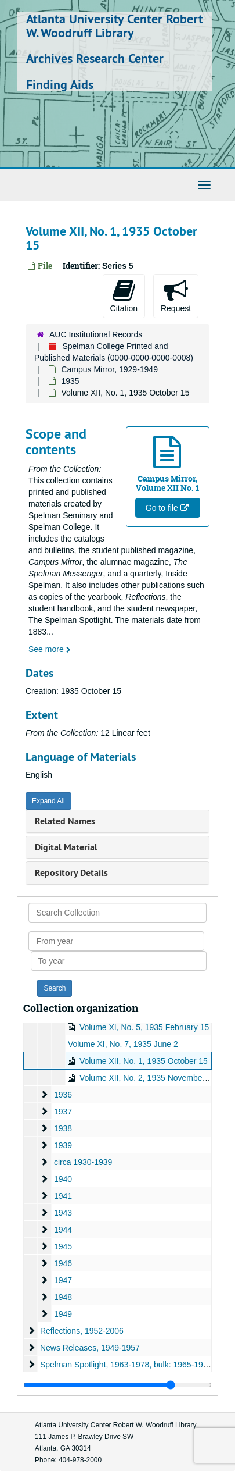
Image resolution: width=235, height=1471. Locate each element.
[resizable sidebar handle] (117, 1385)
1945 (63, 1246)
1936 (63, 1094)
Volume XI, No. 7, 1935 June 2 (123, 1044)
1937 (63, 1111)
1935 (70, 381)
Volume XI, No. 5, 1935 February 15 (144, 1027)
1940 (63, 1179)
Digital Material (66, 847)
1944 (63, 1229)
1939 (63, 1145)
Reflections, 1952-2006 (82, 1330)
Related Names (65, 821)
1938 (63, 1128)
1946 (63, 1263)
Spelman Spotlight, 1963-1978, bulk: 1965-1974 (126, 1364)
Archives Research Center (95, 58)
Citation (124, 295)
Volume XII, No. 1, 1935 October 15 (143, 1061)
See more (49, 649)
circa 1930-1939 (83, 1162)
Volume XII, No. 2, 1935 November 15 (147, 1077)
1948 (63, 1297)
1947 (63, 1280)
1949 (63, 1314)
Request (176, 295)
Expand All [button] (48, 801)
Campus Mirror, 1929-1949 (109, 369)
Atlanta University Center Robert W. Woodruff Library (114, 25)
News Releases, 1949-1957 (90, 1347)
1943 (63, 1212)
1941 (63, 1196)
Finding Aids (59, 84)
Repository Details (71, 873)
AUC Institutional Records (95, 334)
